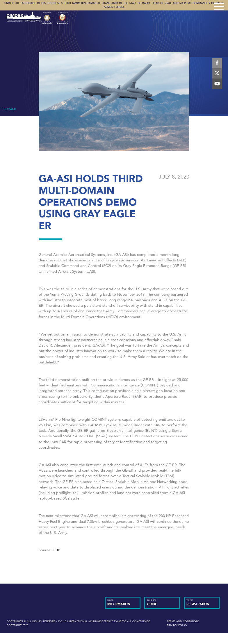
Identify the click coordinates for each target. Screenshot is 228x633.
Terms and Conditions (183, 621)
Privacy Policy (177, 625)
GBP (56, 550)
